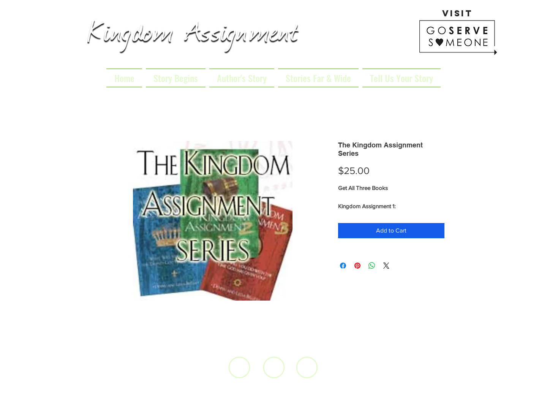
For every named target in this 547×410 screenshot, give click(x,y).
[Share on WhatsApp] (371, 265)
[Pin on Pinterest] (357, 265)
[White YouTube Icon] (274, 367)
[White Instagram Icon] (307, 367)
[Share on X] (386, 265)
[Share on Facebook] (343, 265)
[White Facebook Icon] (239, 367)
